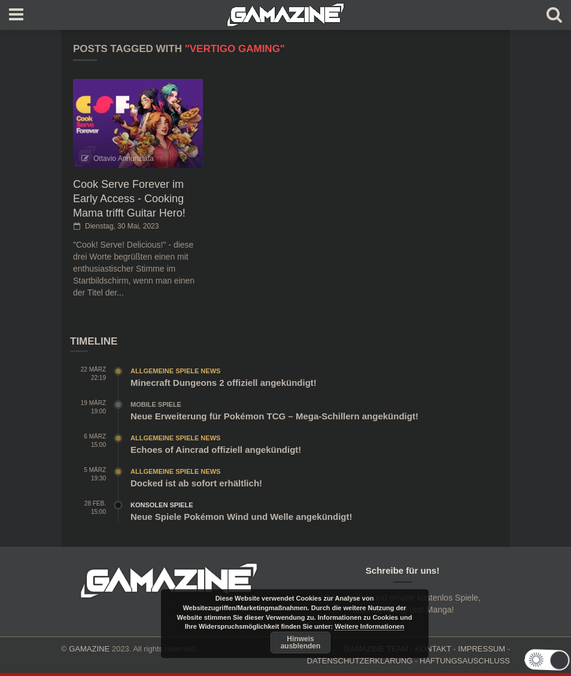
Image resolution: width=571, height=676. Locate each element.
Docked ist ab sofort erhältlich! (196, 483)
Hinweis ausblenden (301, 642)
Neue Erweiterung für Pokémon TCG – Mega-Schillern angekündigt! (274, 416)
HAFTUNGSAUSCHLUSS (465, 660)
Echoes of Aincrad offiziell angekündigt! (215, 449)
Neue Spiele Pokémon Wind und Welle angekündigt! (241, 516)
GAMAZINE (89, 648)
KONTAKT (433, 648)
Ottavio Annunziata (123, 158)
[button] (538, 659)
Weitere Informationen (369, 626)
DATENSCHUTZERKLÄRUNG (360, 660)
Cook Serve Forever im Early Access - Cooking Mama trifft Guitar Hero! (129, 198)
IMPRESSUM (481, 648)
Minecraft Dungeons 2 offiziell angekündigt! (223, 382)
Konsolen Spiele (161, 504)
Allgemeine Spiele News (175, 370)
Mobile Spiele (155, 404)
